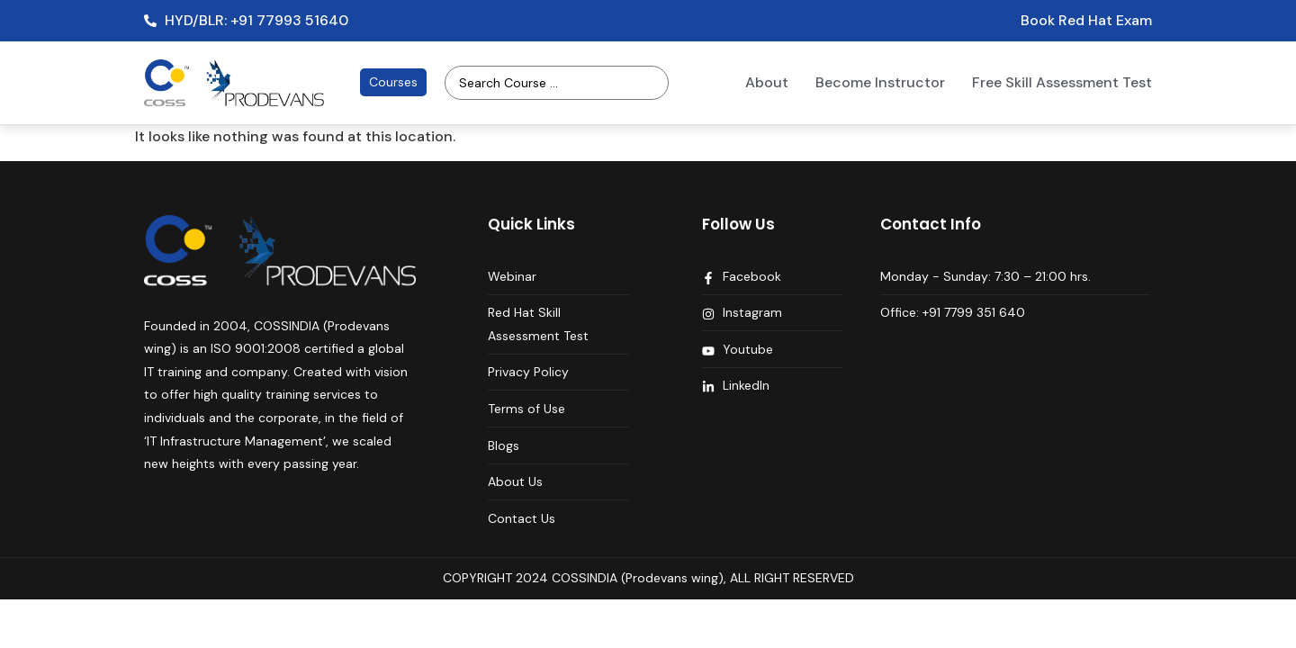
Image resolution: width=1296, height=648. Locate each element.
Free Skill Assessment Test (1062, 82)
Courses (393, 82)
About (766, 82)
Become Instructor (880, 82)
